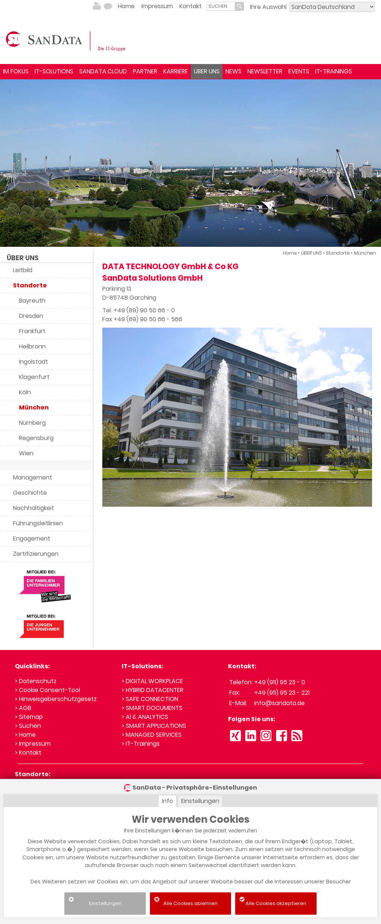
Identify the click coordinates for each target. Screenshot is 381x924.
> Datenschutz (36, 681)
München (365, 253)
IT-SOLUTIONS (54, 71)
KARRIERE (175, 71)
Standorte (338, 253)
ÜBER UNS (207, 71)
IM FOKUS (16, 71)
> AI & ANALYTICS (145, 717)
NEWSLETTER (264, 71)
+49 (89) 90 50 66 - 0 (144, 310)
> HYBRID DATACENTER (152, 690)
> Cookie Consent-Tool (47, 690)
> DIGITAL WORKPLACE (152, 681)
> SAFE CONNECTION (150, 699)
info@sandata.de (279, 703)
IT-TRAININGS (333, 71)
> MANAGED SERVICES (152, 734)
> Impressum (33, 743)
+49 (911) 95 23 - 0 (279, 682)
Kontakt (190, 6)
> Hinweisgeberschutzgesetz (56, 699)
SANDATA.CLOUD (103, 71)
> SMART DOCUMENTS (152, 708)
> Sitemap (29, 717)
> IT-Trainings (141, 743)
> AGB (23, 708)
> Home (25, 734)
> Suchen (28, 725)
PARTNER (145, 71)
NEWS (233, 71)
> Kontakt (28, 752)
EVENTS (298, 71)
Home (126, 6)
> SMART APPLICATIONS (154, 725)
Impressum (157, 6)
